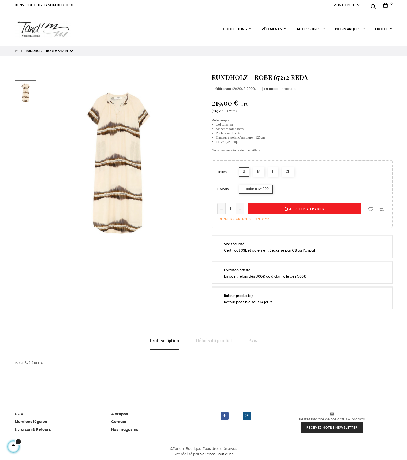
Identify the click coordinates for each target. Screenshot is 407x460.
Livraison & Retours (33, 427)
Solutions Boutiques (217, 452)
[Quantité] (231, 206)
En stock (271, 86)
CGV (19, 411)
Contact (118, 419)
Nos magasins (124, 427)
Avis (253, 338)
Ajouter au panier (305, 206)
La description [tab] (164, 338)
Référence (222, 86)
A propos (119, 411)
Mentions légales (31, 419)
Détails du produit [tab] (214, 338)
